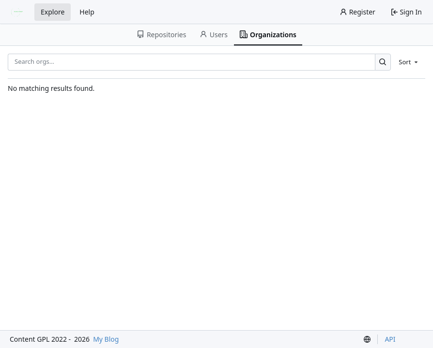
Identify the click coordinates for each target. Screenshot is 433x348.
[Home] (18, 12)
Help (86, 11)
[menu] (409, 62)
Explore (52, 11)
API (390, 339)
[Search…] (383, 62)
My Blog (106, 339)
